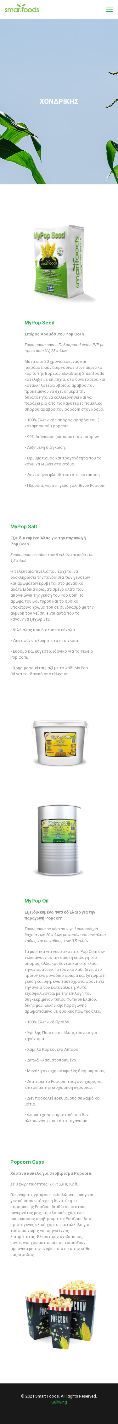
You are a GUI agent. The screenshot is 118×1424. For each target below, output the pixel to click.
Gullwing (59, 1402)
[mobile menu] (109, 9)
